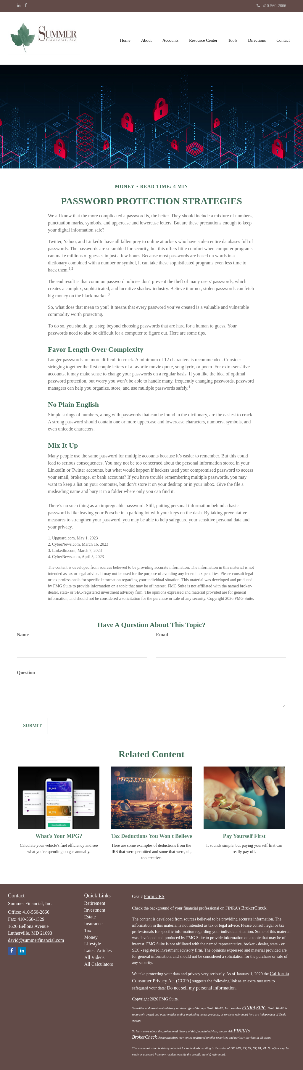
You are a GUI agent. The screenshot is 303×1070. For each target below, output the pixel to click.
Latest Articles (98, 950)
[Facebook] (26, 6)
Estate (90, 916)
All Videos (94, 957)
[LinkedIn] (18, 6)
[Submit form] (32, 726)
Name (23, 634)
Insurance (93, 923)
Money (91, 937)
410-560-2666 (271, 6)
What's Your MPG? (59, 836)
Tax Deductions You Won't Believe (151, 836)
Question (26, 672)
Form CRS (154, 896)
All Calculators (98, 964)
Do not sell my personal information (201, 987)
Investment (94, 909)
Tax (87, 930)
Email (162, 634)
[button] (146, 38)
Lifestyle (92, 943)
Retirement (94, 903)
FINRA (248, 1007)
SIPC (261, 1007)
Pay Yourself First (244, 836)
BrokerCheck (253, 907)
